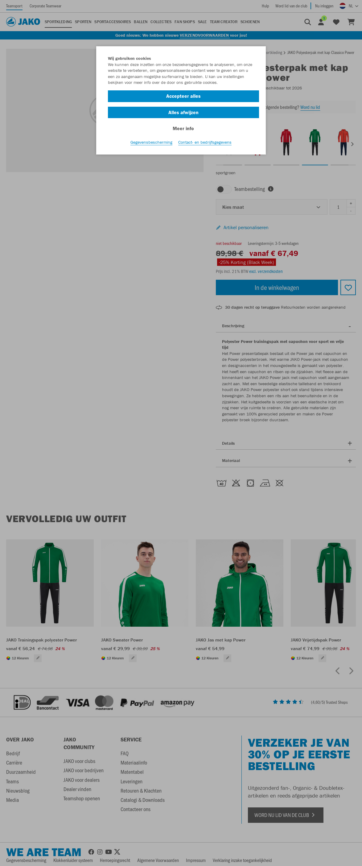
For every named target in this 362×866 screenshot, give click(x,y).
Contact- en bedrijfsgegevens (205, 142)
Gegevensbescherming (151, 142)
